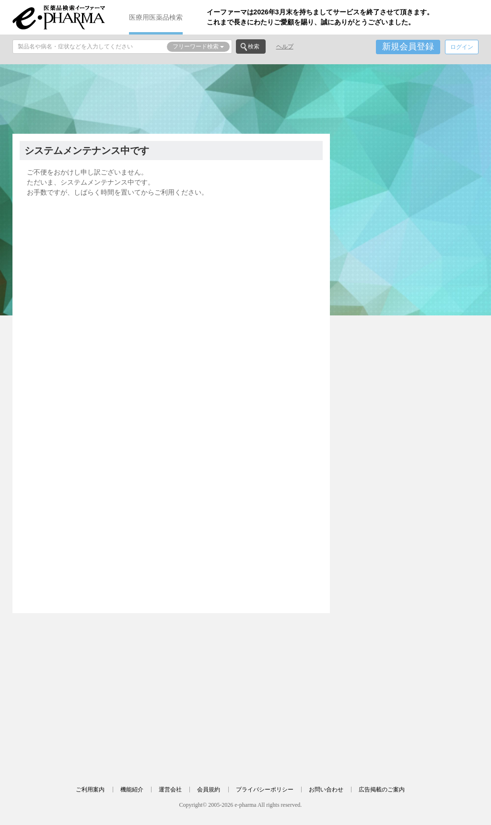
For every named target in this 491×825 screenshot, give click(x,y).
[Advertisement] (245, 97)
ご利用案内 (90, 789)
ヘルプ (284, 46)
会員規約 (208, 789)
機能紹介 (131, 789)
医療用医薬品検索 (156, 17)
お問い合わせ (326, 789)
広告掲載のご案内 (382, 789)
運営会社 (170, 789)
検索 (253, 46)
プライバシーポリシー (264, 789)
